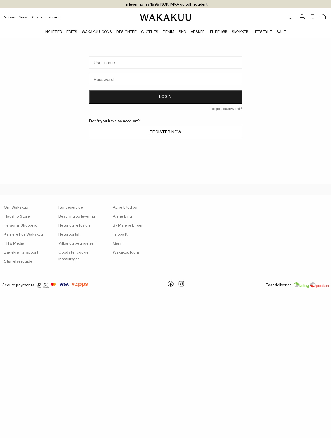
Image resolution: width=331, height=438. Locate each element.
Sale (281, 32)
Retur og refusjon (74, 225)
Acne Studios (125, 207)
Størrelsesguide (18, 261)
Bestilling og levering (76, 216)
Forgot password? (226, 108)
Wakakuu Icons (97, 32)
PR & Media (14, 243)
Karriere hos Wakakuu (23, 234)
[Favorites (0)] (312, 17)
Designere (126, 32)
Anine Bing (122, 216)
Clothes (149, 32)
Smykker (240, 32)
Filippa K (120, 234)
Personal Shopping (20, 225)
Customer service (46, 17)
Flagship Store (17, 216)
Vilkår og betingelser (76, 243)
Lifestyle (262, 32)
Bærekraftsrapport (21, 252)
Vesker (198, 32)
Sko (182, 32)
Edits (71, 32)
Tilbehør (218, 32)
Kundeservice (70, 207)
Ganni (118, 243)
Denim (168, 32)
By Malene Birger (128, 225)
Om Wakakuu (16, 207)
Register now (165, 132)
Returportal (68, 234)
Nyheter (53, 32)
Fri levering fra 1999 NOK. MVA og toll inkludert (166, 4)
